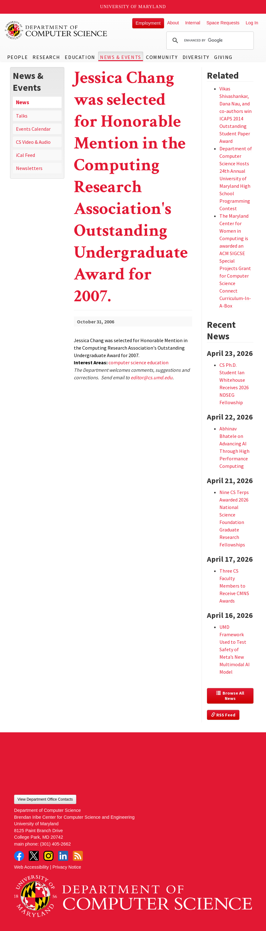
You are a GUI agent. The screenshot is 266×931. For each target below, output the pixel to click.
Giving (223, 57)
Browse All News (230, 695)
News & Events (120, 57)
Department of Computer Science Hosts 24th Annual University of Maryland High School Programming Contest (235, 178)
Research (46, 57)
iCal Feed (25, 155)
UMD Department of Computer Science (56, 30)
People (17, 57)
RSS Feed (223, 715)
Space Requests (222, 22)
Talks (22, 116)
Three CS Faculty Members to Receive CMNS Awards (234, 586)
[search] (209, 40)
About (173, 22)
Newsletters (29, 168)
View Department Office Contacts (45, 799)
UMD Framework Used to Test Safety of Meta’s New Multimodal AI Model (234, 649)
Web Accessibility (31, 867)
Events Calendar (33, 129)
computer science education (138, 362)
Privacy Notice (67, 867)
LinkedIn (63, 856)
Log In (252, 22)
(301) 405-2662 (55, 843)
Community (162, 57)
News (22, 102)
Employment (148, 23)
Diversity (196, 57)
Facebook (19, 856)
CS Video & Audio (33, 142)
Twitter (34, 856)
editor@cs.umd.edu (152, 377)
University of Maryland (133, 6)
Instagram (48, 856)
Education (80, 57)
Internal (192, 22)
